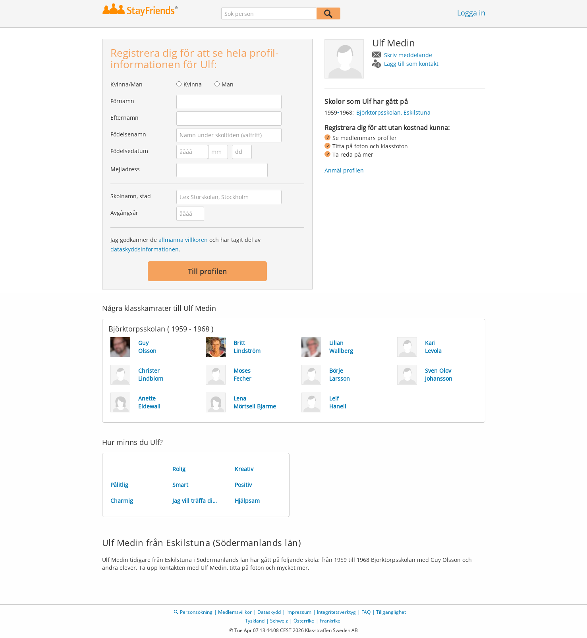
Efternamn (124, 117)
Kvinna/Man (126, 84)
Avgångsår (124, 212)
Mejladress (125, 169)
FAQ (366, 612)
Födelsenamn (128, 134)
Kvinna (192, 84)
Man (228, 84)
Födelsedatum (129, 151)
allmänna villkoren (183, 239)
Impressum (298, 612)
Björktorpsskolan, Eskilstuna (393, 112)
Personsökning (196, 612)
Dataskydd (269, 612)
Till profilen (207, 271)
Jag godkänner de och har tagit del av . (185, 244)
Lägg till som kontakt (411, 63)
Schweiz (279, 620)
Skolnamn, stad (130, 196)
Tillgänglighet (391, 612)
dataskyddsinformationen (144, 249)
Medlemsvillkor (235, 612)
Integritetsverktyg (336, 612)
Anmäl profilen (344, 170)
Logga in (471, 12)
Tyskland (255, 620)
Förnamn (122, 101)
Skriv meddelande (408, 55)
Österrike (304, 620)
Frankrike (330, 620)
